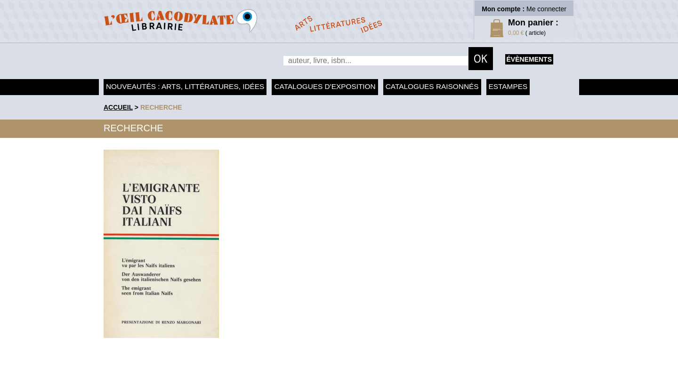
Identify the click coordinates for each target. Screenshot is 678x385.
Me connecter (546, 9)
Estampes (508, 86)
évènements (529, 59)
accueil (118, 107)
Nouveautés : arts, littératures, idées (185, 86)
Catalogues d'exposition (324, 86)
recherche (161, 107)
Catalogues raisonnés (432, 86)
